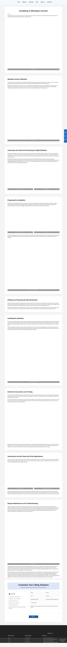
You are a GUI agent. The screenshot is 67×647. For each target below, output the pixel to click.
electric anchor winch (26, 161)
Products (24, 2)
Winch (26, 645)
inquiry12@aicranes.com (34, 587)
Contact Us (49, 2)
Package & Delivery (11, 643)
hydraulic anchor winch (24, 85)
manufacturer (35, 396)
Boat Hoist (27, 643)
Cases (37, 2)
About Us (43, 2)
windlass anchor (34, 574)
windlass (9, 462)
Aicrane (62, 641)
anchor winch (14, 445)
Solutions (31, 2)
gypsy (51, 567)
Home (18, 2)
